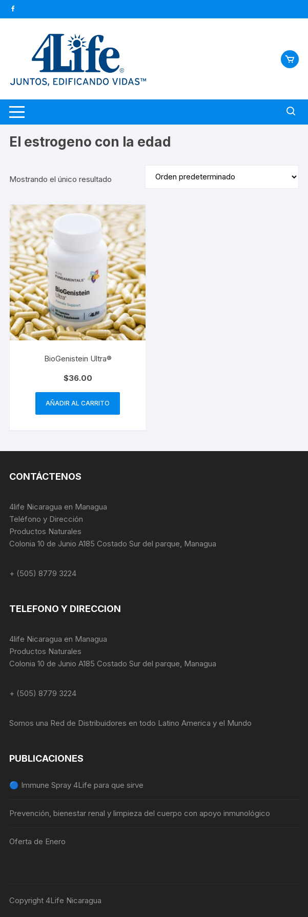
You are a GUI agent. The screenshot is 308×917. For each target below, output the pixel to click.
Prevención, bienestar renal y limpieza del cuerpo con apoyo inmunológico (139, 813)
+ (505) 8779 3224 (42, 573)
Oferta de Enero (37, 841)
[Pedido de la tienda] (222, 177)
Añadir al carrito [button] (78, 403)
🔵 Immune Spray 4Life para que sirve (76, 785)
